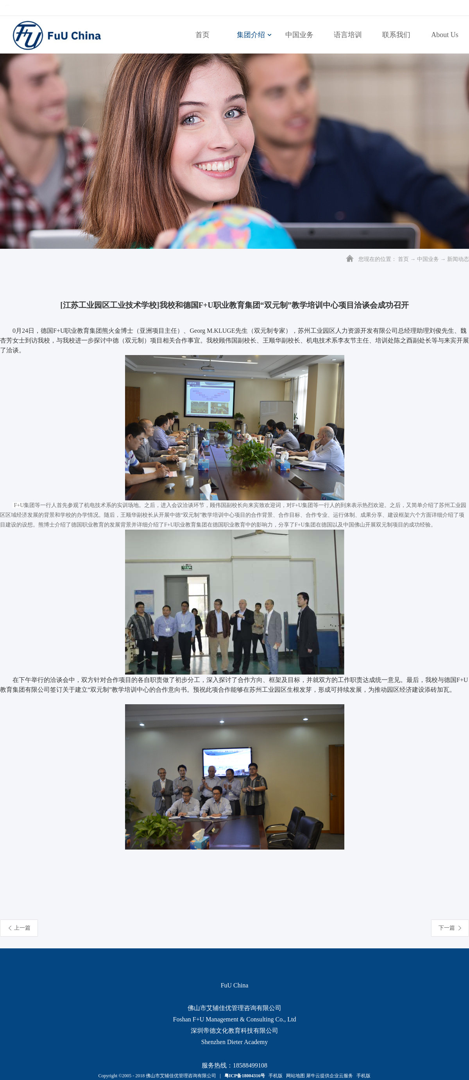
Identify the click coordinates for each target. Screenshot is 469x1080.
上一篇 (22, 928)
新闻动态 (458, 259)
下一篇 (447, 928)
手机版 (274, 1075)
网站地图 (294, 1075)
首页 (202, 35)
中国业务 (428, 259)
